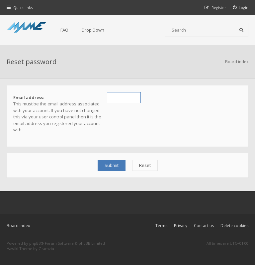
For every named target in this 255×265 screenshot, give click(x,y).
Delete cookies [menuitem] (234, 225)
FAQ (64, 30)
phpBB (35, 243)
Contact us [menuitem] (204, 225)
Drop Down (93, 30)
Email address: (28, 97)
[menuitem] (241, 7)
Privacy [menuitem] (180, 225)
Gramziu (46, 248)
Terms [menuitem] (161, 225)
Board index (18, 225)
